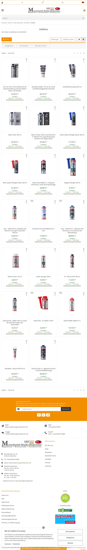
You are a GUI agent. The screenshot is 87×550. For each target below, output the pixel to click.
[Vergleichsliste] (42, 3)
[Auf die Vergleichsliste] (26, 59)
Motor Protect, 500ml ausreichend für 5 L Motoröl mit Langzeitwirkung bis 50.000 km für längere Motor (43, 137)
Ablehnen (70, 543)
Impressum (8, 544)
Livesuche (48, 466)
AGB (2, 499)
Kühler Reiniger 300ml (43, 277)
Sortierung (54, 39)
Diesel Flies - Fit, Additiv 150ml (43, 321)
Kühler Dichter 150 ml (15, 277)
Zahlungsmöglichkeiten (8, 516)
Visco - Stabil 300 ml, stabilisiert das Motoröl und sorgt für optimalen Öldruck (14, 231)
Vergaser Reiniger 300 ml (72, 183)
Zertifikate (48, 459)
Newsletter (48, 452)
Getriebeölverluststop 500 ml (72, 87)
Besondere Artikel (40, 46)
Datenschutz (16, 544)
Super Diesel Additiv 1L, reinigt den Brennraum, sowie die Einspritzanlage (43, 184)
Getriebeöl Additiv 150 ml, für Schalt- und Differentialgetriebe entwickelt (43, 88)
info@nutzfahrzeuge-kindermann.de (19, 463)
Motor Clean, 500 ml (14, 135)
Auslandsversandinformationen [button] (15, 100)
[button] (22, 2)
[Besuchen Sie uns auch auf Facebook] (39, 415)
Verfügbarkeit (9, 46)
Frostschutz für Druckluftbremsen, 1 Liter (43, 230)
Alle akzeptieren (70, 531)
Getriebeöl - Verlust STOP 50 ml (15, 368)
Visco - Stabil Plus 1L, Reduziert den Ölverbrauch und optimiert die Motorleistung (72, 231)
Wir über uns (49, 445)
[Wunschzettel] (62, 3)
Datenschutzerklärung (48, 403)
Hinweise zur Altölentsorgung (10, 523)
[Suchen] (84, 18)
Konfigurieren (70, 537)
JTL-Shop (73, 547)
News (46, 449)
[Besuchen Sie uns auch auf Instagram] (43, 415)
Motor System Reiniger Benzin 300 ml (72, 135)
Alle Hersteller (24, 46)
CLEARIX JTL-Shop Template (81, 548)
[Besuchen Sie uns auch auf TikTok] (48, 415)
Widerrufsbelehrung (7, 509)
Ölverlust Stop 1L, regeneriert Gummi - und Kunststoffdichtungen (43, 369)
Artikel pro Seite (68, 39)
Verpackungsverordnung (9, 519)
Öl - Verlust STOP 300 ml (72, 277)
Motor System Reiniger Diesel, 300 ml (15, 183)
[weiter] (84, 53)
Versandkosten (6, 512)
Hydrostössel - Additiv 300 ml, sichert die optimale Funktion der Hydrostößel (15, 322)
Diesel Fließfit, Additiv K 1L (72, 321)
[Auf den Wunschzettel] (26, 61)
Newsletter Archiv (50, 456)
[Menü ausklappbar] (2, 10)
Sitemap (47, 462)
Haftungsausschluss (7, 505)
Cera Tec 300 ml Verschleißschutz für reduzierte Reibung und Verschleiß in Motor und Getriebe (15, 89)
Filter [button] (6, 39)
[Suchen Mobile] (42, 18)
